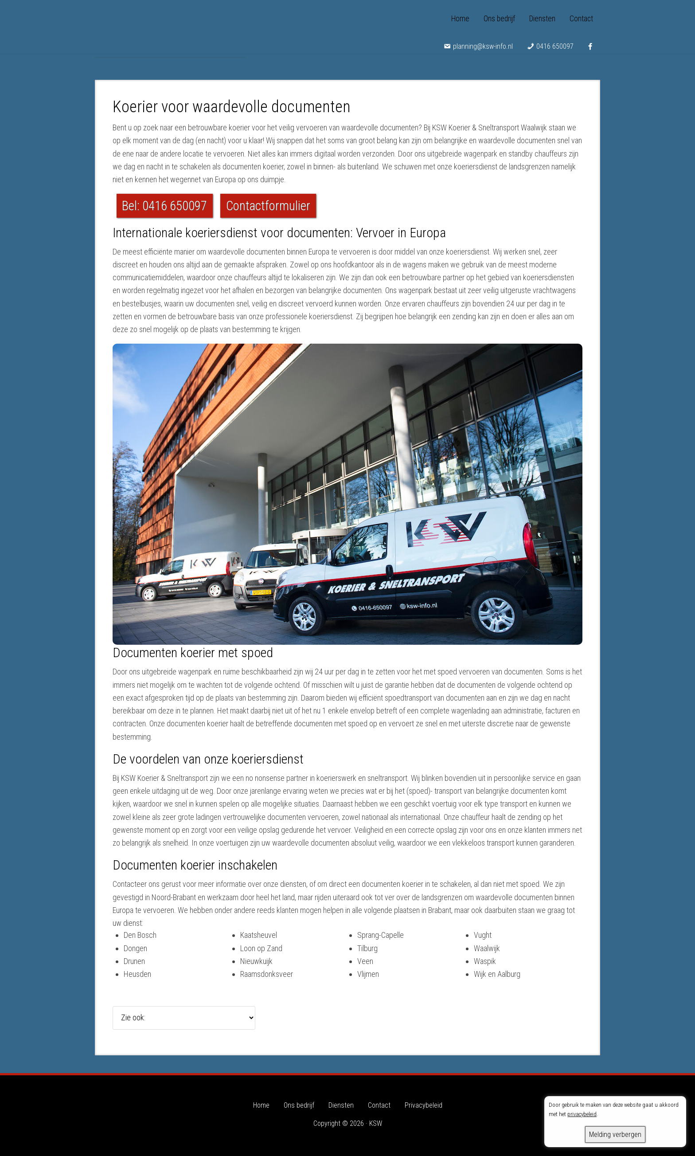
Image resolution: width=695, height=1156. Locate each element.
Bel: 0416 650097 (164, 205)
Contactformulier (268, 205)
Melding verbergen (615, 1134)
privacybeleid (582, 1114)
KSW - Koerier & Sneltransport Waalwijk (170, 26)
